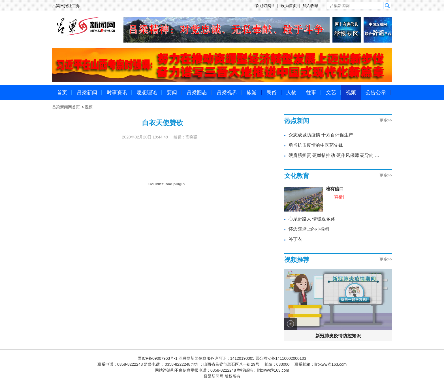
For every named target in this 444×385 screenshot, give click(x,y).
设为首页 (289, 5)
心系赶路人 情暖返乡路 (312, 218)
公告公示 (376, 92)
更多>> (385, 120)
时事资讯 (117, 92)
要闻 (172, 92)
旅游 (252, 92)
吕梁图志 (197, 92)
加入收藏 (310, 5)
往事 (311, 92)
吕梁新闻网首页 (66, 107)
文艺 (331, 92)
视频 (351, 92)
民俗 (271, 92)
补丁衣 (295, 239)
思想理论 (147, 92)
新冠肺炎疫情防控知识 (338, 335)
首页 (62, 92)
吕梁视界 (227, 92)
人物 (291, 92)
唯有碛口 (335, 188)
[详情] (339, 197)
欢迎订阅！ (265, 5)
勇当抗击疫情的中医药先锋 (316, 145)
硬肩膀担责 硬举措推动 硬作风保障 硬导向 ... (334, 155)
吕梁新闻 (87, 92)
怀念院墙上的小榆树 (309, 229)
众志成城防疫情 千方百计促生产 (321, 134)
